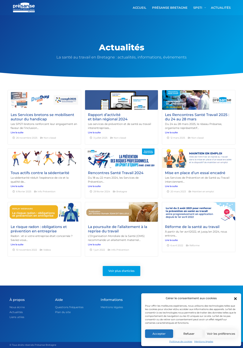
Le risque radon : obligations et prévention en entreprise (39, 228)
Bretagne (121, 191)
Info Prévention (46, 191)
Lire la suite (17, 132)
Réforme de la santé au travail (192, 226)
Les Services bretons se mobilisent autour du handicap (42, 116)
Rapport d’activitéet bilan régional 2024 (108, 116)
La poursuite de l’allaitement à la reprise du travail (117, 228)
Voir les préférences (221, 333)
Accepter (159, 333)
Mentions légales (203, 341)
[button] (235, 298)
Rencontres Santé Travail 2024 (116, 172)
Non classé (50, 137)
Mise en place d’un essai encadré (195, 172)
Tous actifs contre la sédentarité (40, 172)
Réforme (194, 245)
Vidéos (47, 249)
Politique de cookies (180, 341)
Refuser (188, 333)
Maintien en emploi (203, 191)
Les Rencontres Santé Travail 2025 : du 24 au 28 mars (197, 116)
